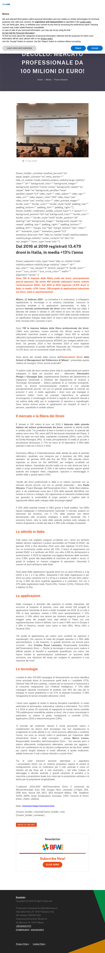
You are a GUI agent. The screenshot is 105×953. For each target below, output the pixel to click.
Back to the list (26, 825)
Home (40, 80)
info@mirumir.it (22, 930)
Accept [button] (95, 48)
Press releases (61, 80)
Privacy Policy (22, 944)
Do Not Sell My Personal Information (18, 33)
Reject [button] (78, 48)
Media (48, 80)
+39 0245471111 (23, 926)
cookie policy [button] (85, 22)
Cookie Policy (39, 944)
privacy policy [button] (47, 38)
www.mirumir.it (37, 930)
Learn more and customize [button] (19, 48)
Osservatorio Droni (72, 357)
